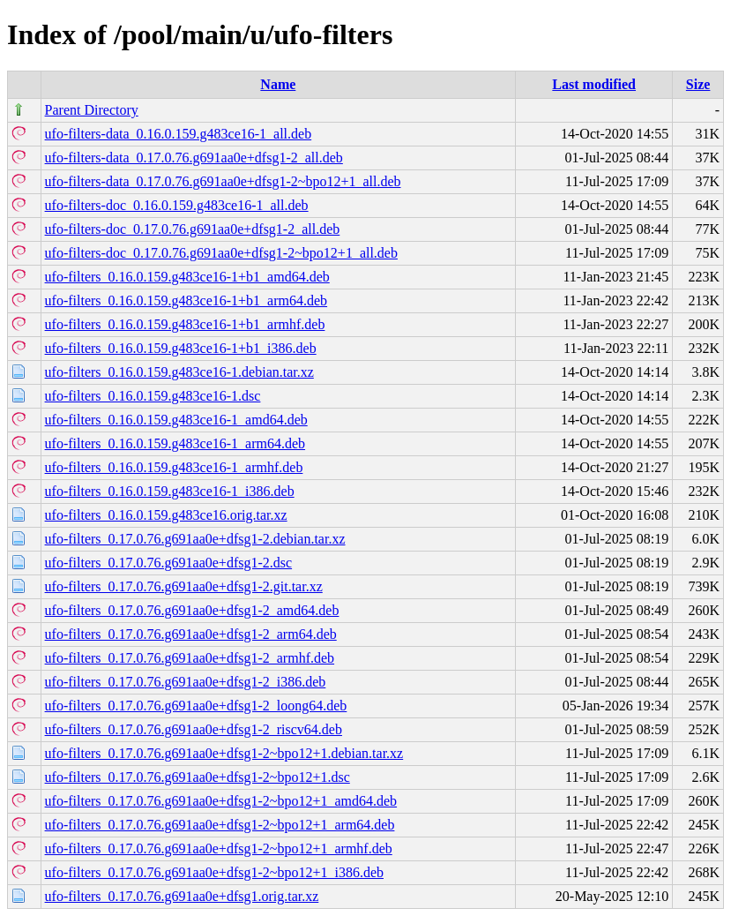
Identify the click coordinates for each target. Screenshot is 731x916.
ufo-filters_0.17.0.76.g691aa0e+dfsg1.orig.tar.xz (182, 896)
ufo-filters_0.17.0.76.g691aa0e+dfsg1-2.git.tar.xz (184, 586)
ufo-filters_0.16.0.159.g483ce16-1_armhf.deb (174, 467)
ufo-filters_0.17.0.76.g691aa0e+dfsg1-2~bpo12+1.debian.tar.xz (224, 753)
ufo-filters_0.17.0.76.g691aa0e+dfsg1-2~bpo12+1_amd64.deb (221, 800)
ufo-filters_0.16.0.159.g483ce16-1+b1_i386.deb (181, 348)
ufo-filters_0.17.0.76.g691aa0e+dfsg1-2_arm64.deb (191, 634)
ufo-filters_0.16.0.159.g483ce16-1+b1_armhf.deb (185, 324)
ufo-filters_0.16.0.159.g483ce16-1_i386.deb (170, 491)
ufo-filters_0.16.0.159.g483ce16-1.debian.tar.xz (179, 371)
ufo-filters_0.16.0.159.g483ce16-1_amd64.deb (176, 419)
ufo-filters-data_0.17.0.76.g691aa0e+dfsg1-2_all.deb (194, 157)
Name (277, 84)
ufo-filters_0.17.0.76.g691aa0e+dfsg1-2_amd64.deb (192, 610)
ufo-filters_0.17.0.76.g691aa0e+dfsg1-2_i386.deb (185, 681)
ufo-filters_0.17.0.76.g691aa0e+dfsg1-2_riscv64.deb (193, 729)
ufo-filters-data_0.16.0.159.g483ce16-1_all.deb (178, 133)
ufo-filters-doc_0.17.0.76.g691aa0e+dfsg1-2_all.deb (192, 229)
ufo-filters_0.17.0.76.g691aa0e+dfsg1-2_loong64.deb (196, 705)
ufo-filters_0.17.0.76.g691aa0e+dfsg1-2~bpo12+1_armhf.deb (218, 848)
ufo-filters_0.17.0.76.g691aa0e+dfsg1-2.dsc (169, 562)
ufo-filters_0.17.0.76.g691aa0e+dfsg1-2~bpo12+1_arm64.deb (220, 824)
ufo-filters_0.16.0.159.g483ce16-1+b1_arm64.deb (186, 300)
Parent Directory (91, 109)
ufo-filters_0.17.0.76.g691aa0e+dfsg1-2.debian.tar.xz (195, 538)
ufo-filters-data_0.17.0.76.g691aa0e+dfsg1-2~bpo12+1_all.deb (223, 181)
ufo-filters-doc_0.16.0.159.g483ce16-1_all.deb (177, 205)
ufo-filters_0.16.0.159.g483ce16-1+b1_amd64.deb (187, 276)
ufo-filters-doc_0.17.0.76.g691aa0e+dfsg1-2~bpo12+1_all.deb (221, 252)
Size (698, 84)
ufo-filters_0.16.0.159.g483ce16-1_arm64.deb (175, 443)
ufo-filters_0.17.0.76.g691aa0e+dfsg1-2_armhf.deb (190, 657)
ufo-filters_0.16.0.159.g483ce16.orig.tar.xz (166, 514)
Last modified (594, 84)
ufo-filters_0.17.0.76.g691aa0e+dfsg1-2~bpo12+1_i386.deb (214, 872)
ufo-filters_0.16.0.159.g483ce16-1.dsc (153, 395)
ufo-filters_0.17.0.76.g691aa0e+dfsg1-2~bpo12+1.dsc (197, 777)
